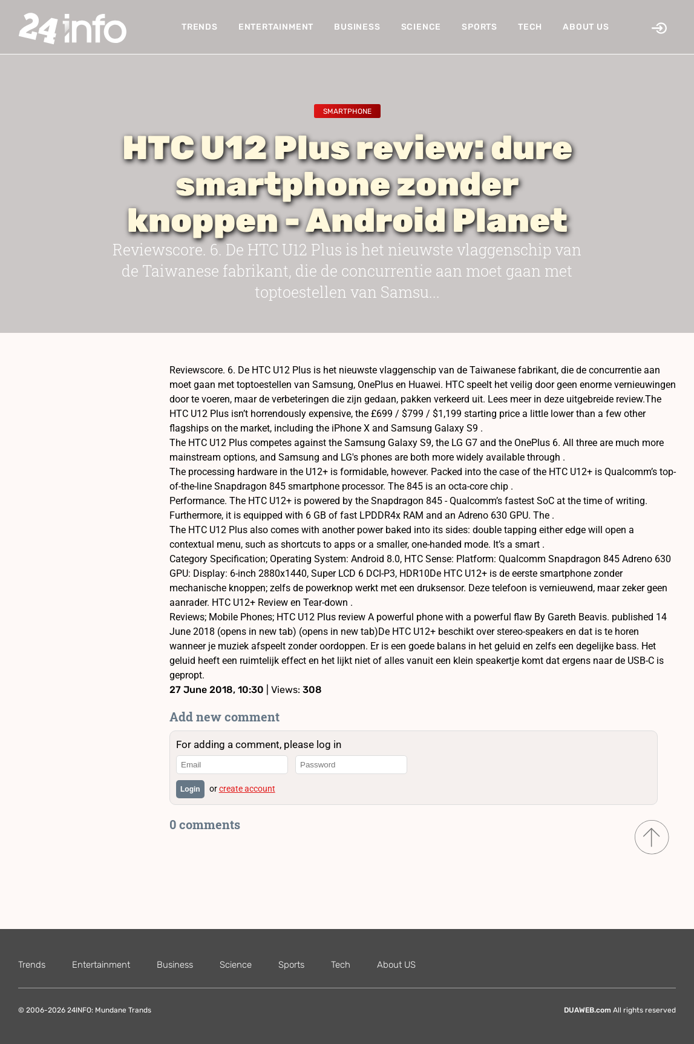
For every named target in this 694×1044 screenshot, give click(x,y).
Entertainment (275, 27)
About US (586, 27)
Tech (530, 27)
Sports (479, 27)
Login (190, 789)
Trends (200, 27)
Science (421, 27)
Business (357, 27)
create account (247, 788)
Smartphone (347, 111)
